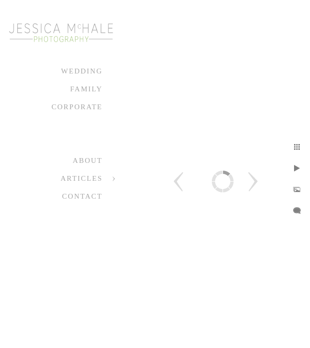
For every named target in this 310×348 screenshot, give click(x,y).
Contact (82, 196)
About (88, 160)
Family (86, 89)
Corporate (77, 107)
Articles (81, 178)
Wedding (82, 71)
